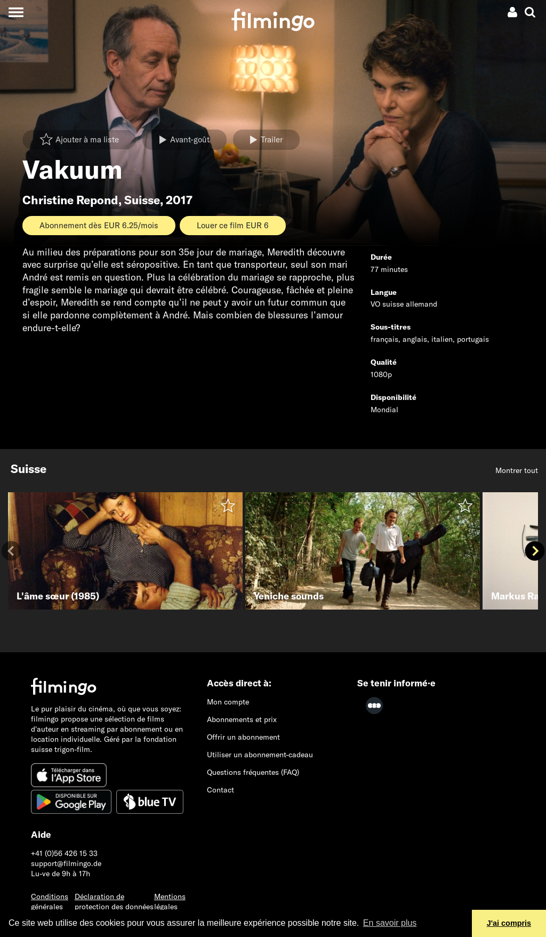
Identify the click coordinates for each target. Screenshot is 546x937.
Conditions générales (49, 901)
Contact (220, 790)
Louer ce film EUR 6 (233, 225)
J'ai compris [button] (509, 923)
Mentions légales (170, 901)
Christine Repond (70, 200)
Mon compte (228, 702)
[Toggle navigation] (15, 12)
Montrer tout (516, 470)
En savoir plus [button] (390, 922)
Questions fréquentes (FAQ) (253, 772)
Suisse (142, 200)
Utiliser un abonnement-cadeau (260, 754)
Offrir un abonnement (243, 737)
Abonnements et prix (242, 719)
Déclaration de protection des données (114, 901)
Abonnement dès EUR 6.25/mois (98, 225)
